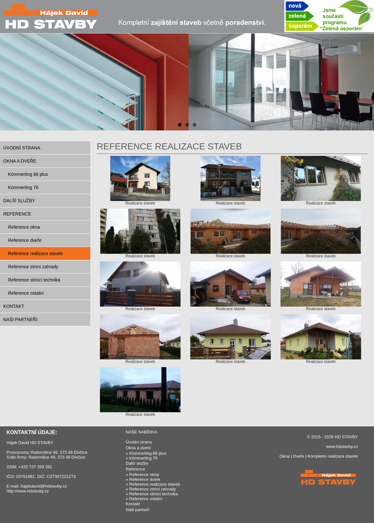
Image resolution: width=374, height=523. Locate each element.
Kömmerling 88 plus (28, 174)
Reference (17, 213)
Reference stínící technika (34, 279)
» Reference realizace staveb (153, 484)
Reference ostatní (26, 293)
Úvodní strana (21, 147)
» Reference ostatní (144, 498)
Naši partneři (20, 319)
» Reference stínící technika (152, 493)
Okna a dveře (19, 161)
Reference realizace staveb (35, 253)
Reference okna (24, 227)
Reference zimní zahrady (33, 266)
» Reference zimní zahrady (151, 489)
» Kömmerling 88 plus (146, 453)
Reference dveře (25, 240)
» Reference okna (142, 474)
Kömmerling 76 (23, 187)
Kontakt (13, 306)
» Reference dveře (143, 479)
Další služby (19, 200)
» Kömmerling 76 (141, 458)
